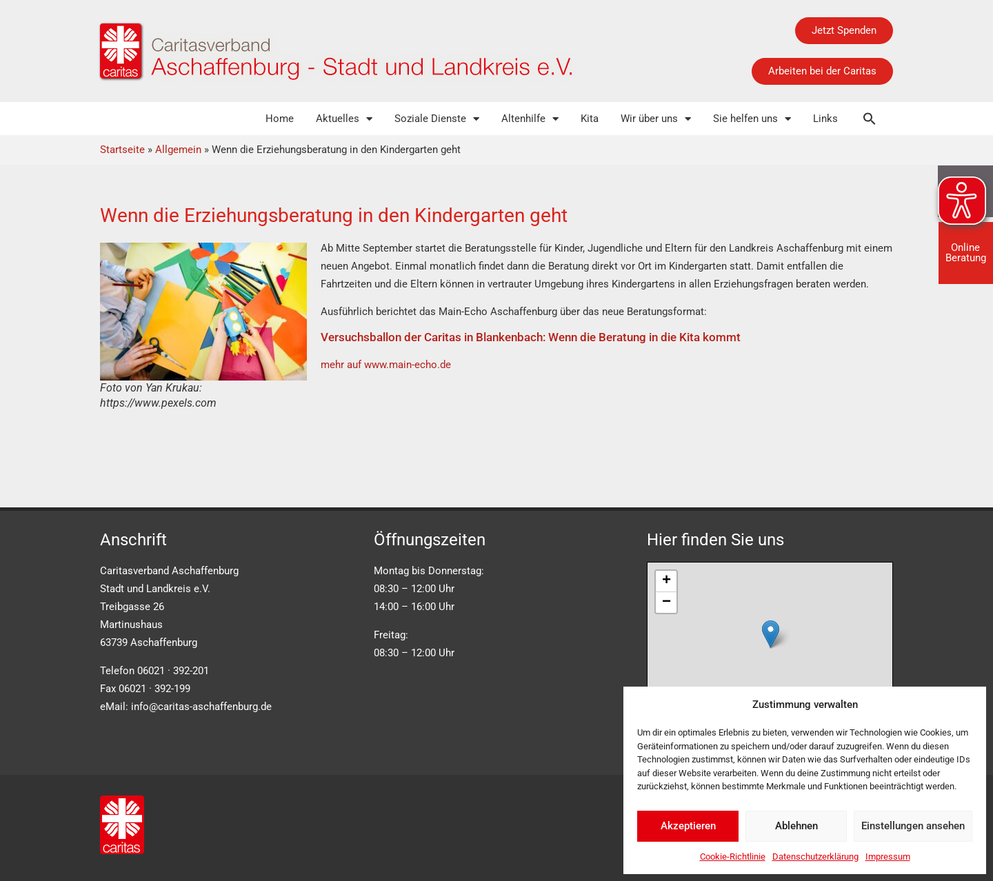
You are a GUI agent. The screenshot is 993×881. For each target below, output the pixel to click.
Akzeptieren (688, 826)
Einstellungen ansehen (913, 826)
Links (825, 118)
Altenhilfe (530, 119)
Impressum (887, 856)
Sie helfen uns (752, 119)
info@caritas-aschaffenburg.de (201, 706)
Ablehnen (796, 826)
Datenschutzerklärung (815, 856)
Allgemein (178, 149)
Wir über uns (656, 119)
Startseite (122, 149)
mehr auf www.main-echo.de (386, 364)
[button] (869, 118)
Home (279, 118)
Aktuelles (344, 119)
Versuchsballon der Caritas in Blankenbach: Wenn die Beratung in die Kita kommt (531, 337)
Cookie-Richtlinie (732, 856)
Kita (590, 118)
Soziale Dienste (436, 119)
